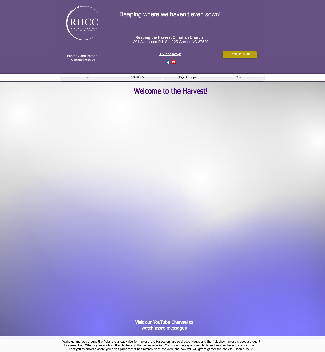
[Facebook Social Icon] (168, 62)
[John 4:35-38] (240, 54)
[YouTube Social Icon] (173, 62)
